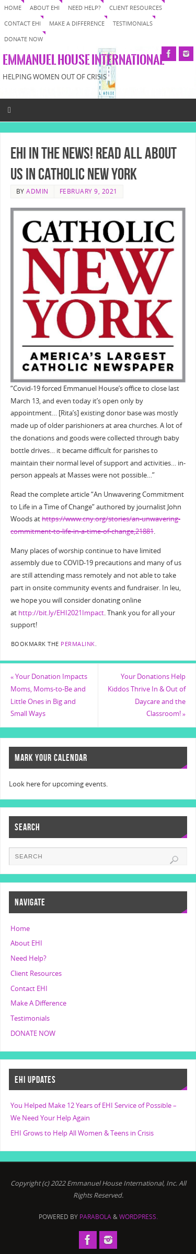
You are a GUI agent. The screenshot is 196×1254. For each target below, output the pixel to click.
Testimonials (133, 23)
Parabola (95, 1216)
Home (12, 7)
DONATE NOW (23, 39)
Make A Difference (77, 23)
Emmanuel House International (83, 60)
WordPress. (138, 1216)
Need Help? (84, 7)
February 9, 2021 (89, 191)
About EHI (45, 7)
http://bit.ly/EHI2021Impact (61, 612)
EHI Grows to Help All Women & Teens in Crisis (82, 1133)
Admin (37, 191)
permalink (78, 644)
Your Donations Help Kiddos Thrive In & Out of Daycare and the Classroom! (147, 695)
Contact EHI (22, 23)
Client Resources (135, 7)
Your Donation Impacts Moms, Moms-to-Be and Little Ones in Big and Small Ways (48, 695)
